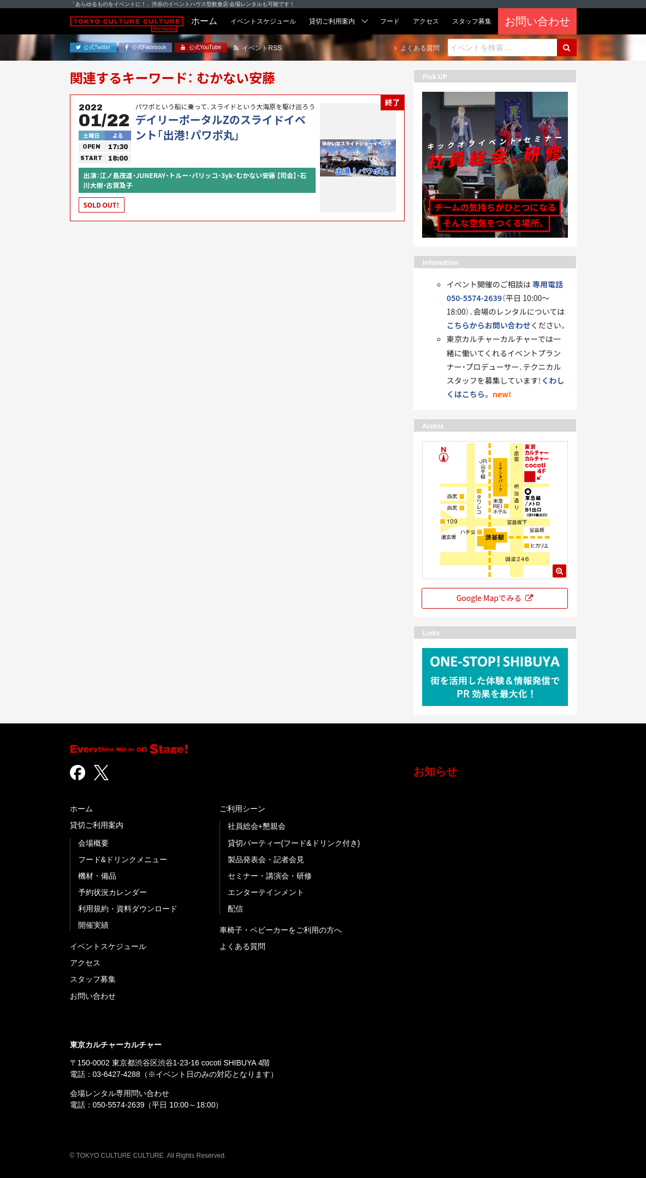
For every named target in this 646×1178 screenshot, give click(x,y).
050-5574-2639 (119, 1104)
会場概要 (93, 843)
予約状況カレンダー (112, 892)
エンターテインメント (266, 892)
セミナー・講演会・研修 (270, 875)
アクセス (85, 962)
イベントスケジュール (108, 946)
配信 (235, 908)
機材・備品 (97, 875)
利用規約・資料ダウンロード (127, 908)
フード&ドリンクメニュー (122, 859)
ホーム (81, 808)
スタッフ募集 (93, 979)
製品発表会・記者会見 (266, 859)
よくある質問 (242, 946)
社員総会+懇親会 (257, 826)
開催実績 (93, 925)
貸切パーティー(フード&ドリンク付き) (294, 843)
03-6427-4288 (116, 1074)
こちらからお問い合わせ (489, 325)
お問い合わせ (93, 996)
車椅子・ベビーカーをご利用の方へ (281, 930)
